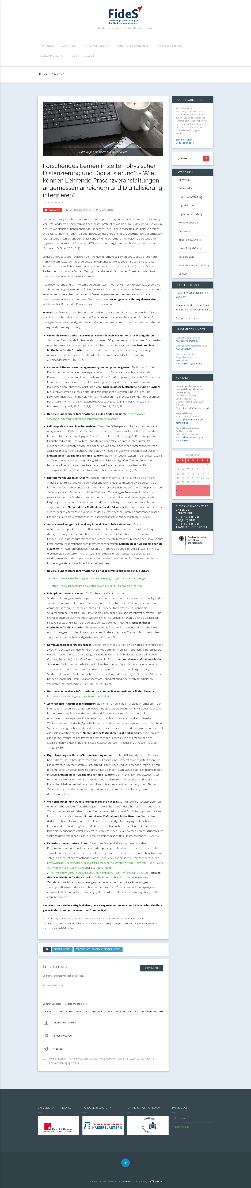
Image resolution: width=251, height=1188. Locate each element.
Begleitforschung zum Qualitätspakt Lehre (125, 28)
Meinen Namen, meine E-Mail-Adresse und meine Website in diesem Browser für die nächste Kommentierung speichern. (101, 1059)
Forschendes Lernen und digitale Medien (98, 949)
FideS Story (140, 224)
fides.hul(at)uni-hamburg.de (196, 408)
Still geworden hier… (187, 318)
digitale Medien (62, 949)
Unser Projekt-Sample (191, 248)
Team (73, 55)
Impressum (181, 1118)
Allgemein (57, 73)
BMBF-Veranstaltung (190, 197)
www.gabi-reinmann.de (187, 340)
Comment (151, 966)
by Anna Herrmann (78, 209)
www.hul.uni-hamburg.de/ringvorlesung (189, 362)
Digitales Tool (186, 205)
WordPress (127, 1181)
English (89, 55)
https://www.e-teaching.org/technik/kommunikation (78, 696)
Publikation (185, 231)
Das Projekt (70, 45)
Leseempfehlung (52, 55)
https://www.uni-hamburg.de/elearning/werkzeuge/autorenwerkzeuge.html (97, 585)
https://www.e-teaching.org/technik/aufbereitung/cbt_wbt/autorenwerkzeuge (98, 578)
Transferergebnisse (168, 45)
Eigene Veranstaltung (190, 214)
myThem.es (155, 1181)
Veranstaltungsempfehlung (194, 265)
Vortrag (183, 273)
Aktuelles (48, 45)
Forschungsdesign (97, 45)
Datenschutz (182, 1126)
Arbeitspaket (186, 188)
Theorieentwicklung (190, 239)
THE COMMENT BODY (53, 985)
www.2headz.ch (183, 348)
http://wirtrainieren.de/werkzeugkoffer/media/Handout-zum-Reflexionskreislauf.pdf (98, 872)
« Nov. (179, 490)
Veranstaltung (186, 256)
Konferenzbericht (188, 222)
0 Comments (104, 209)
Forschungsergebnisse (132, 45)
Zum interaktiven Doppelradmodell (185, 141)
